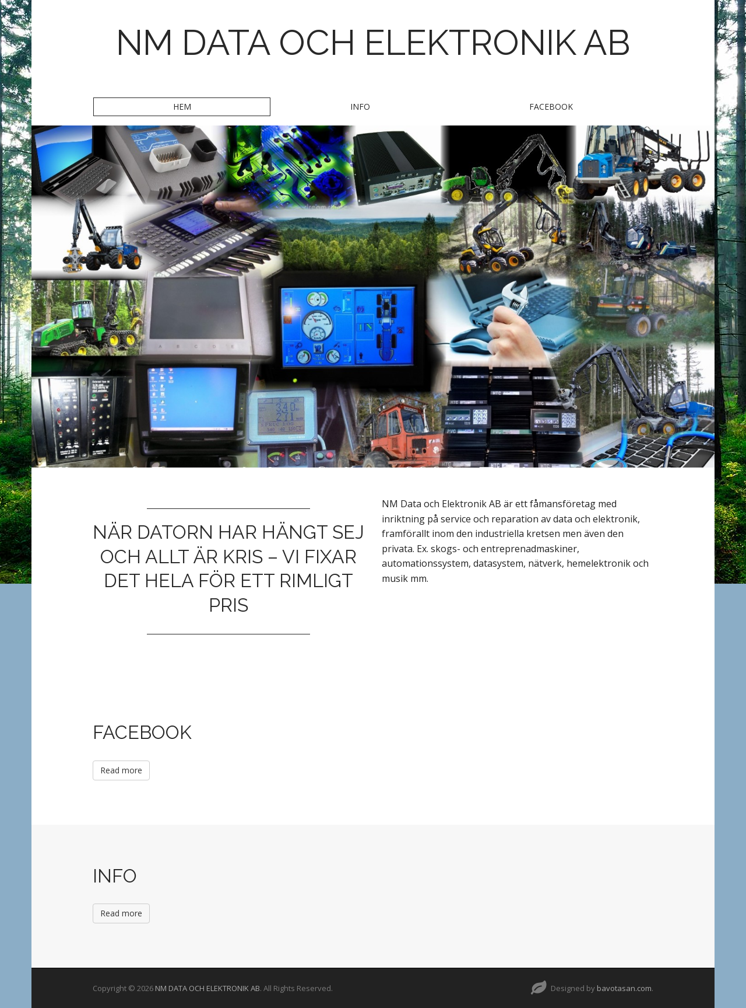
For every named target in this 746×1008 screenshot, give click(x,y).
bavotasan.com (624, 988)
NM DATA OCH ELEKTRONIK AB (373, 42)
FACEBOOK (551, 106)
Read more (121, 770)
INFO (360, 106)
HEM (182, 106)
